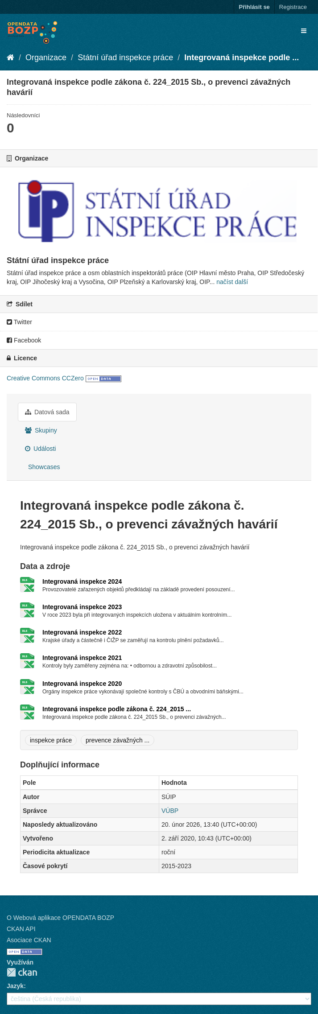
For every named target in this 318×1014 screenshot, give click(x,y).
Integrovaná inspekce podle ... (241, 57)
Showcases (43, 466)
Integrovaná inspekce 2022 (82, 632)
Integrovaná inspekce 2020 (82, 683)
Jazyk (15, 985)
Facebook (24, 340)
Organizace (45, 57)
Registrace (293, 7)
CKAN (22, 972)
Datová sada (47, 412)
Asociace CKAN (29, 940)
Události (40, 448)
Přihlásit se (254, 7)
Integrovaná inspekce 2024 (82, 581)
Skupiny (41, 430)
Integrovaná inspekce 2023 (82, 606)
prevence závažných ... (117, 740)
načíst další (232, 281)
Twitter (19, 322)
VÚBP (169, 810)
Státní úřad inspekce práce (125, 57)
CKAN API (21, 928)
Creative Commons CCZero (45, 378)
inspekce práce (51, 740)
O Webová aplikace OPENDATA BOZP (60, 917)
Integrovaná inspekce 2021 (82, 657)
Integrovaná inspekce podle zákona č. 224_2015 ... (116, 709)
